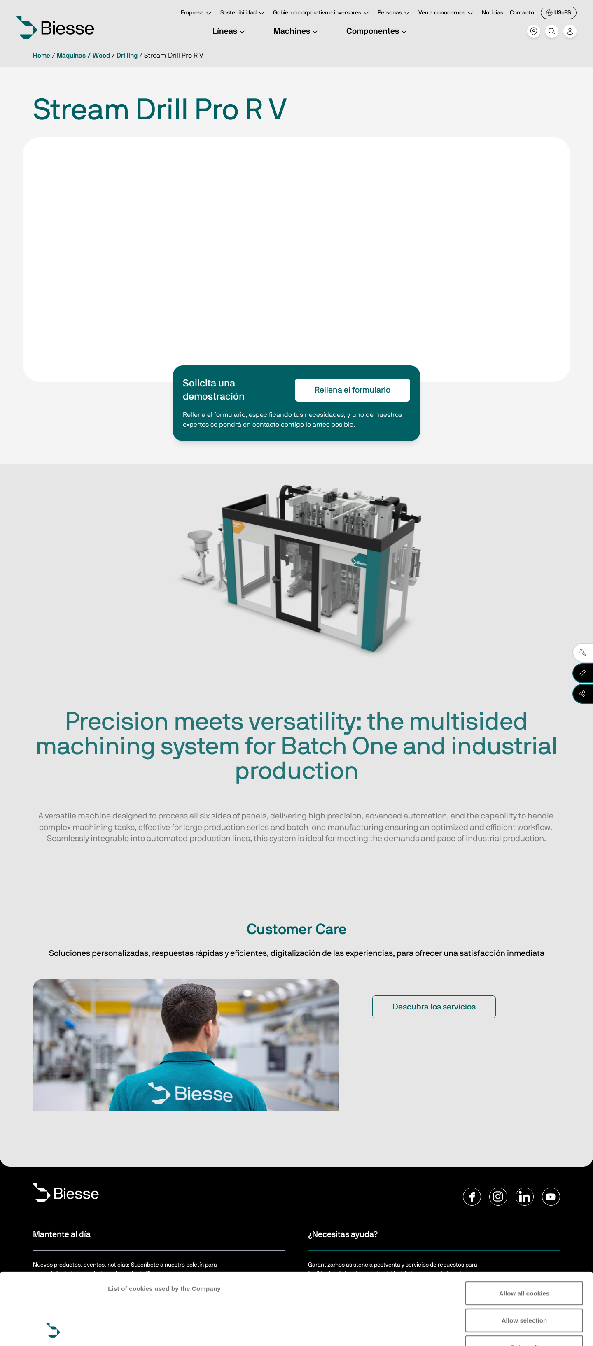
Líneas (229, 31)
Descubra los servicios (434, 1007)
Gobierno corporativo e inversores (322, 13)
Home (41, 55)
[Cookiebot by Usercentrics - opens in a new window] (53, 1330)
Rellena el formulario (352, 390)
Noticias (492, 13)
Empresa (197, 13)
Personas (395, 13)
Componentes (377, 31)
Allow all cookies (524, 1225)
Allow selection (524, 1252)
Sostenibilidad (243, 13)
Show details (127, 1329)
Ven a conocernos (446, 13)
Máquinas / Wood (83, 55)
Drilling (127, 55)
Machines (296, 31)
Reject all (524, 1279)
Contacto (522, 13)
